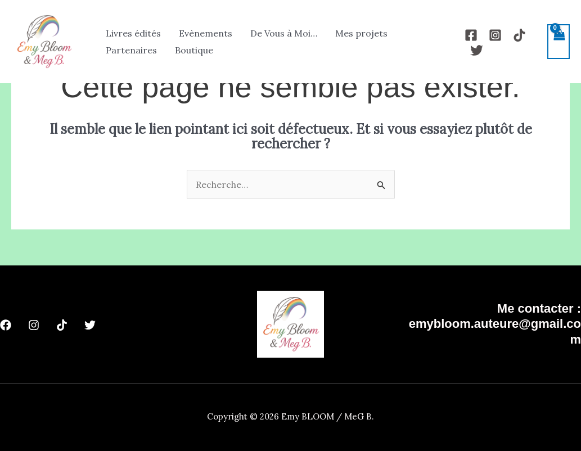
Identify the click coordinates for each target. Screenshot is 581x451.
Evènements (205, 33)
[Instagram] (495, 35)
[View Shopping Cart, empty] (558, 41)
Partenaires (131, 50)
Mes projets (361, 33)
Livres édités (133, 33)
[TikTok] (519, 35)
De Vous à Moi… (283, 33)
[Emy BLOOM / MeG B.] (43, 40)
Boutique (194, 50)
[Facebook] (471, 35)
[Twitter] (476, 50)
